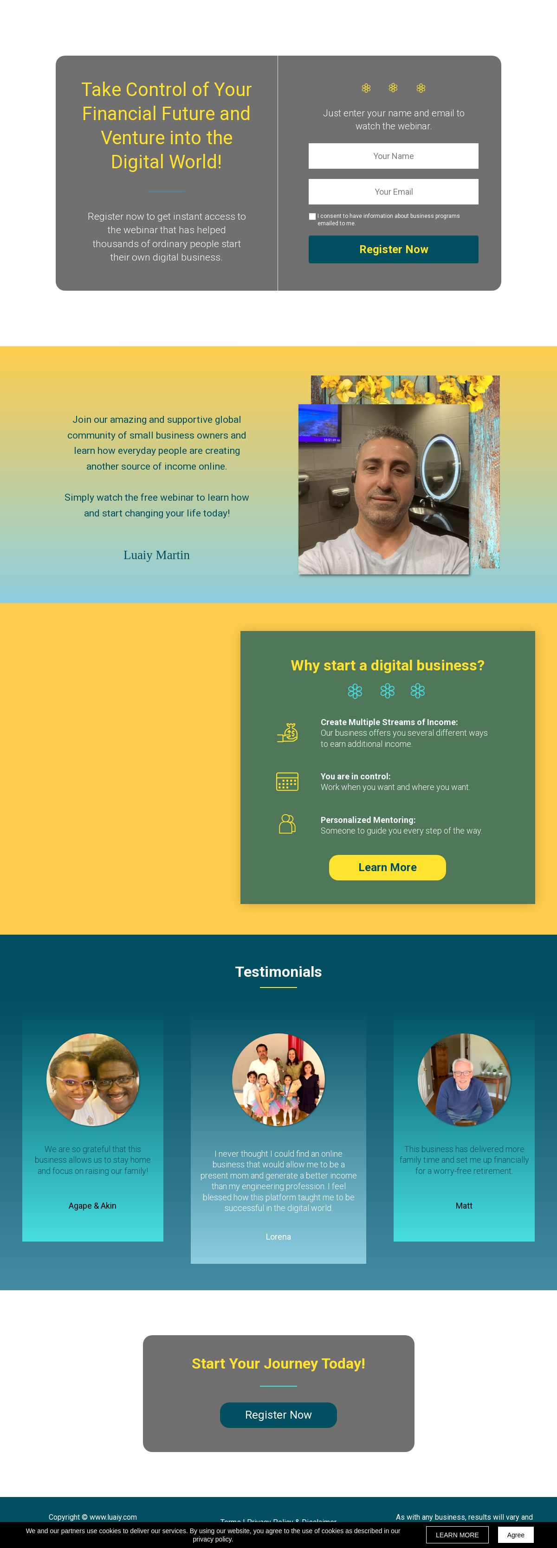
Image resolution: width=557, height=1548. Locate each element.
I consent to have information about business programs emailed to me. (388, 220)
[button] (387, 867)
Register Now (394, 249)
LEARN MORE (457, 1535)
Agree (516, 1535)
